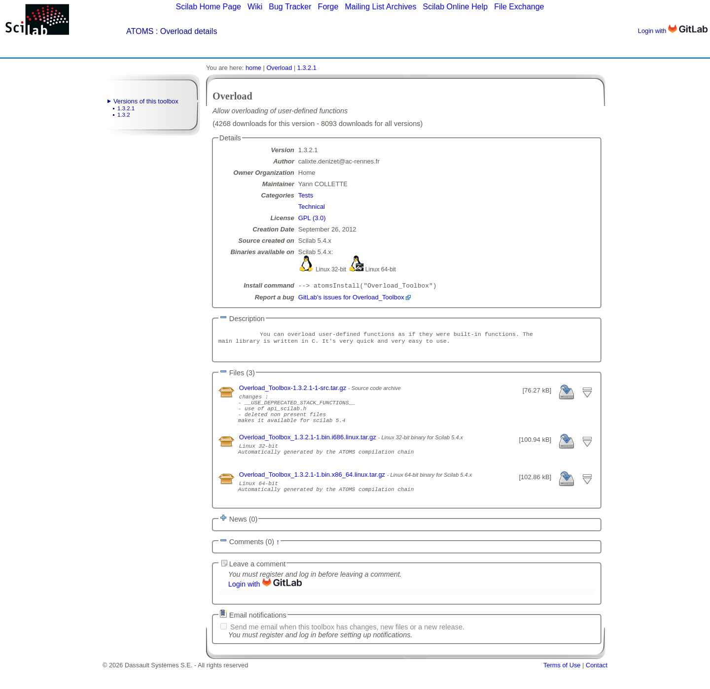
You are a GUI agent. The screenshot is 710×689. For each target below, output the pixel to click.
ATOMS (139, 31)
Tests (305, 195)
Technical (311, 206)
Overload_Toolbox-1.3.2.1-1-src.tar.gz (293, 391)
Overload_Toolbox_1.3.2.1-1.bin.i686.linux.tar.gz (308, 448)
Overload (279, 67)
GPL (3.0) (312, 218)
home (253, 67)
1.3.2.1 (126, 108)
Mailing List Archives (380, 6)
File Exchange (519, 6)
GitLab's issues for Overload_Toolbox (351, 298)
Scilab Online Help (455, 6)
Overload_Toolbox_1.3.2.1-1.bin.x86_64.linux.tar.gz (313, 490)
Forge (328, 6)
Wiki (255, 6)
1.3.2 (123, 115)
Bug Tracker (290, 6)
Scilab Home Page (208, 6)
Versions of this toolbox (145, 101)
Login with (673, 30)
